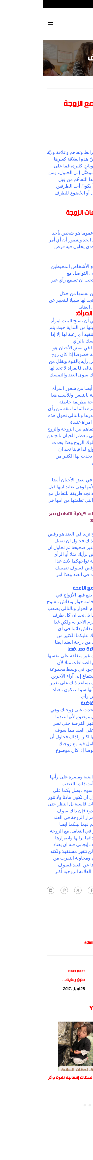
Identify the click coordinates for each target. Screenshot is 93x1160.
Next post (33, 971)
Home (84, 82)
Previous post (63, 971)
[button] (51, 1105)
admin (46, 943)
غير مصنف (63, 82)
